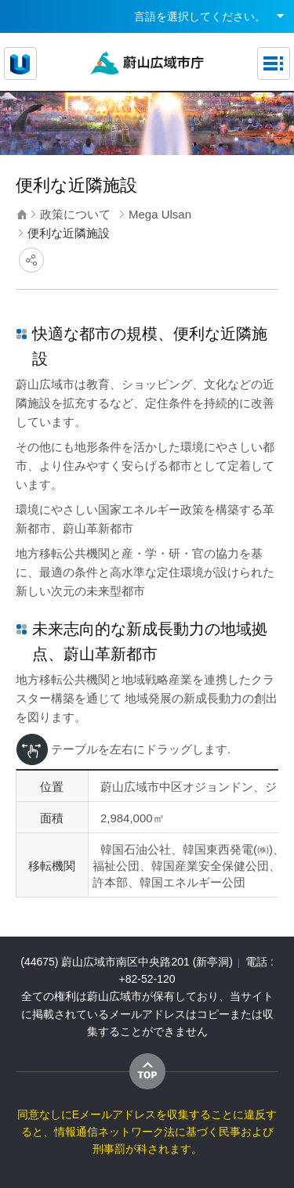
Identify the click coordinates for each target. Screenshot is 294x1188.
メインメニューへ (147, 0)
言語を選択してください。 (200, 16)
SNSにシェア (31, 260)
